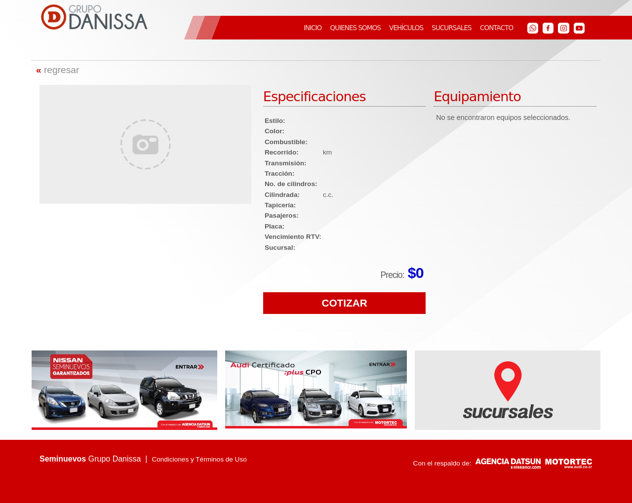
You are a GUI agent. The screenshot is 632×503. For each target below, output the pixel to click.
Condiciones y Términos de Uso (199, 459)
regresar (57, 70)
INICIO (312, 28)
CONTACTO (496, 28)
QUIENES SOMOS (355, 28)
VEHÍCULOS (406, 28)
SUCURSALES (451, 28)
